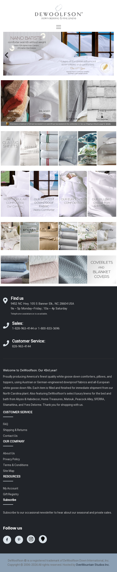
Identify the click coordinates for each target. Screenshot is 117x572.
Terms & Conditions (15, 465)
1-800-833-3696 (48, 328)
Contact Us (10, 435)
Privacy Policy (11, 459)
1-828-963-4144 (23, 328)
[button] (6, 55)
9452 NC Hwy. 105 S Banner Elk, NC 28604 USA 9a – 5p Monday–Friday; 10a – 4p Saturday (42, 308)
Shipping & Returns (15, 430)
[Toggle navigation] (58, 27)
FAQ (5, 424)
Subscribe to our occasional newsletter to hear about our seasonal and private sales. (57, 512)
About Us (9, 453)
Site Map (8, 470)
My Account (10, 488)
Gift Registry (11, 494)
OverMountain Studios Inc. (93, 564)
